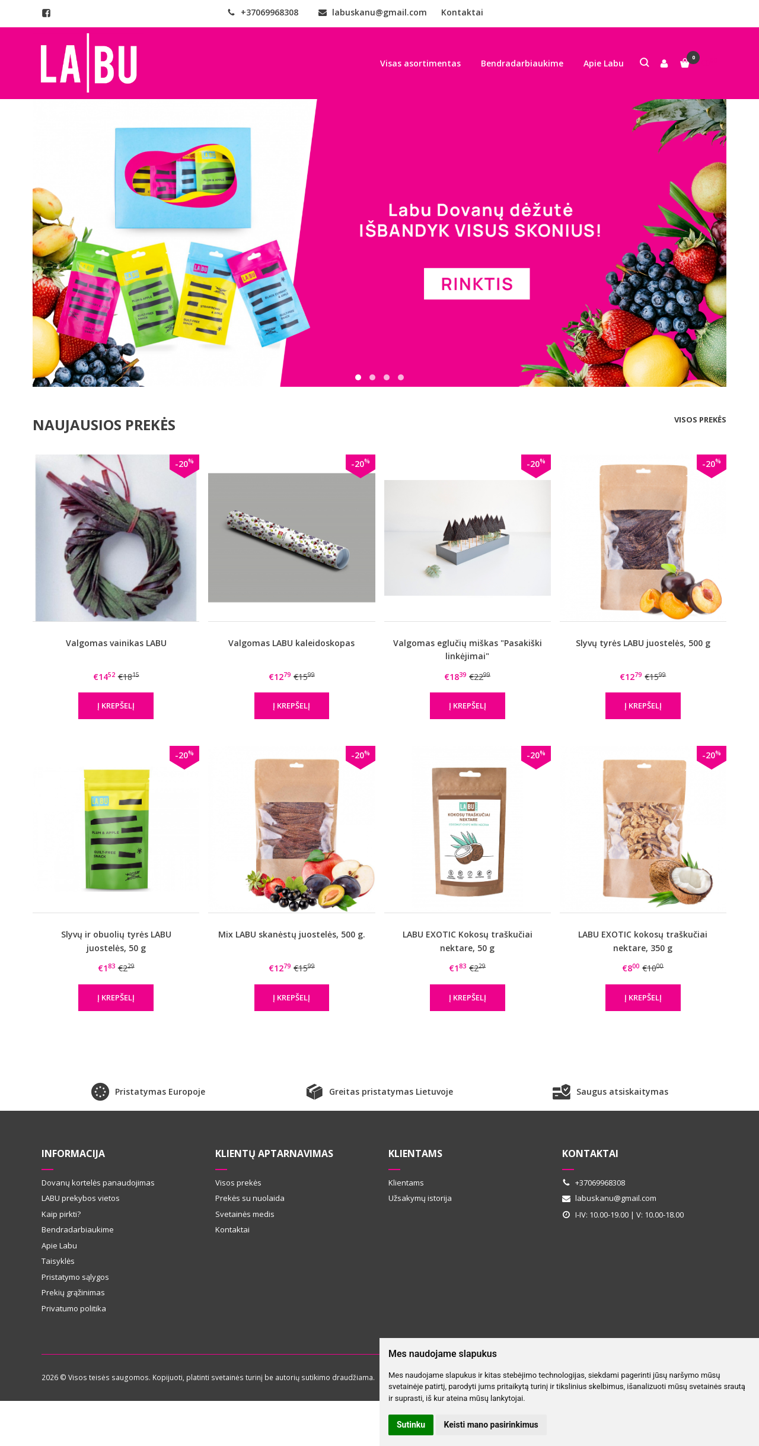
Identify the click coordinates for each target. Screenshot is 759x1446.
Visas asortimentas (420, 63)
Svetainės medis (245, 1214)
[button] (358, 377)
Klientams (415, 1153)
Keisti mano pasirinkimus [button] (491, 1424)
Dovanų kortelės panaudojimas (98, 1182)
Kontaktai (462, 12)
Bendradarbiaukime (522, 63)
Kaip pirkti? (61, 1214)
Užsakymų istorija (420, 1198)
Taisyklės (58, 1261)
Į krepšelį (116, 705)
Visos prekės (700, 419)
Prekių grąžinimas (73, 1292)
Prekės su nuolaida (250, 1198)
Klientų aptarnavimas (274, 1153)
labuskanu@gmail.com (372, 12)
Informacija (73, 1153)
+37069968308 (262, 12)
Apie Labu (603, 63)
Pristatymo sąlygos (75, 1277)
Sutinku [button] (411, 1424)
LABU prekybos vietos (81, 1198)
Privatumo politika (74, 1308)
